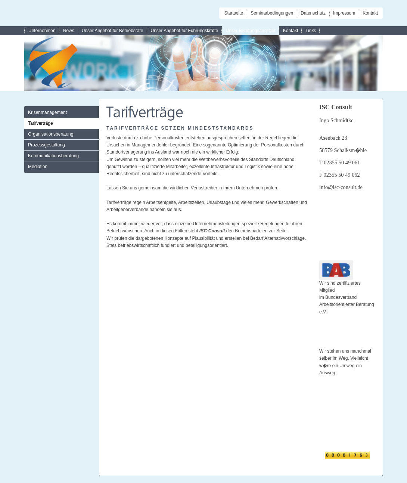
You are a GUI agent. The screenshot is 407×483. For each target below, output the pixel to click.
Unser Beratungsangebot (250, 30)
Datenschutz (313, 13)
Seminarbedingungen (272, 13)
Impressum (344, 13)
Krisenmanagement (47, 112)
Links (310, 30)
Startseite (233, 13)
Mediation (37, 166)
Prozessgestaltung (46, 145)
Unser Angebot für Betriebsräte (112, 30)
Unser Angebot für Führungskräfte (184, 30)
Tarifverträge (40, 123)
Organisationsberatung (50, 134)
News (68, 30)
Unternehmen (42, 30)
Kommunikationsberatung (53, 155)
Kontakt (370, 13)
